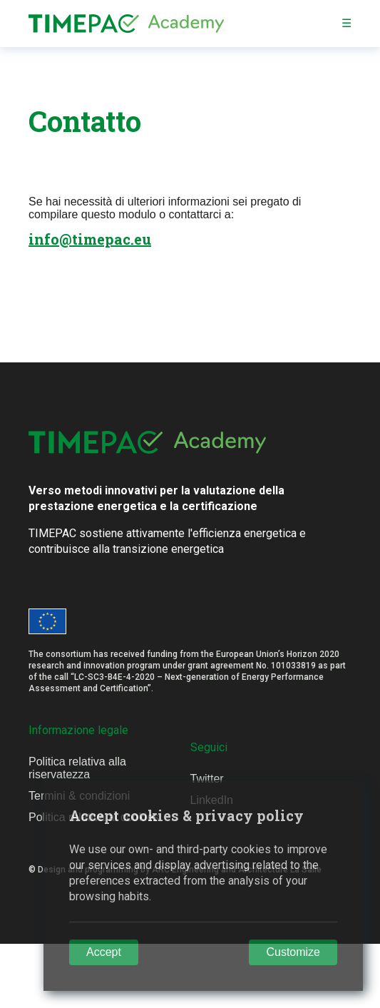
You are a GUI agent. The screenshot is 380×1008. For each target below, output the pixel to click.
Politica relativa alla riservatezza (77, 767)
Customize (293, 952)
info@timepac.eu (90, 239)
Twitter (207, 779)
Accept (103, 952)
